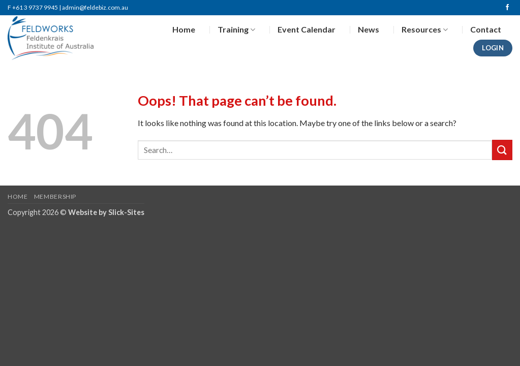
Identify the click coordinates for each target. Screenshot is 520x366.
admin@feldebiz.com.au (95, 7)
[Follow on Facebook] (507, 7)
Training (236, 29)
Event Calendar (306, 29)
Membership (55, 196)
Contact (485, 29)
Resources (425, 29)
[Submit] (502, 150)
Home (183, 29)
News (368, 29)
